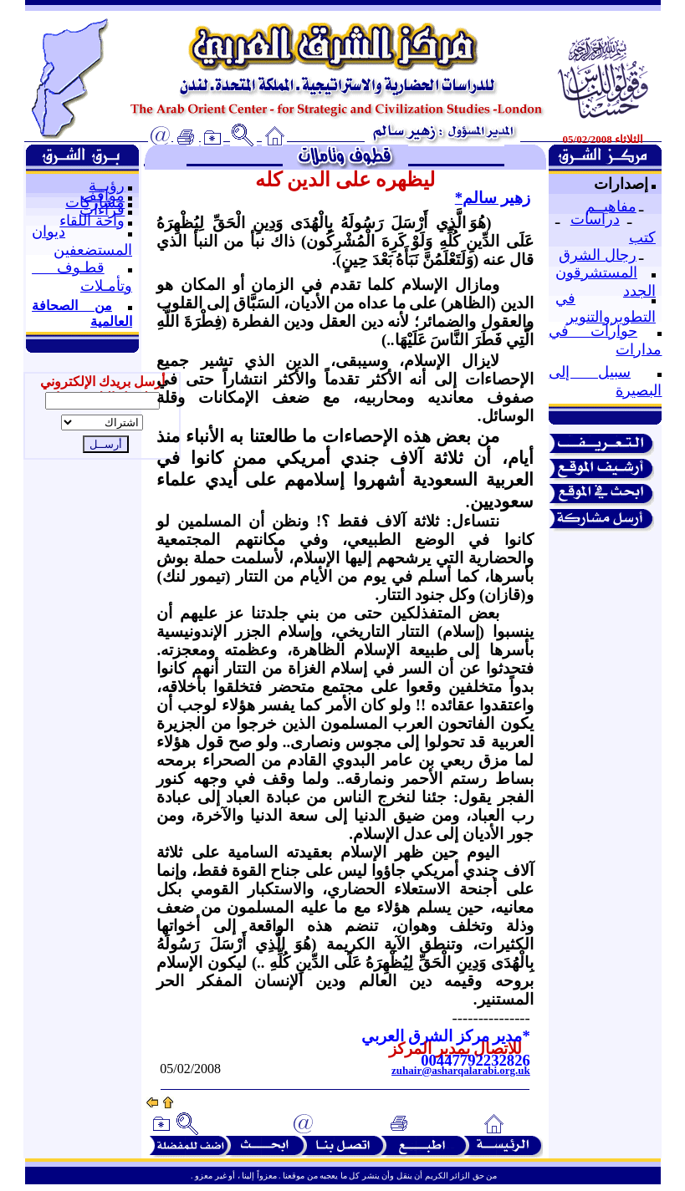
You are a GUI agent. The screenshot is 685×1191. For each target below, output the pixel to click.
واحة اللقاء (92, 220)
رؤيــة (107, 185)
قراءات (102, 209)
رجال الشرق (597, 255)
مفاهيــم (610, 206)
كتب (642, 237)
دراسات (595, 219)
